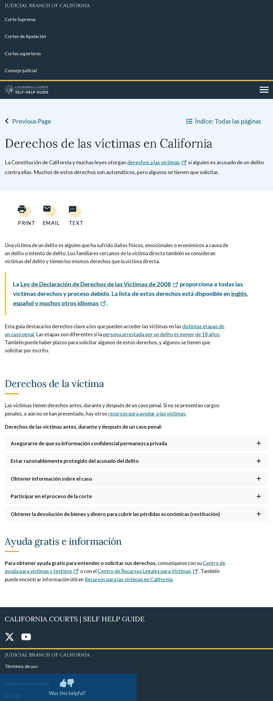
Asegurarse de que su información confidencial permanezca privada (89, 443)
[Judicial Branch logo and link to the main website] (136, 6)
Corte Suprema (20, 19)
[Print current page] (23, 215)
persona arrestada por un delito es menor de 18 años (161, 334)
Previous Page (26, 121)
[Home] (130, 90)
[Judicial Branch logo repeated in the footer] (136, 654)
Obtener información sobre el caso (51, 479)
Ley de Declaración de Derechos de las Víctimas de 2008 (99, 284)
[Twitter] (9, 637)
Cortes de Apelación (25, 36)
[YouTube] (26, 637)
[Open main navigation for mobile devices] (264, 90)
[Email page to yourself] (50, 215)
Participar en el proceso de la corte (51, 496)
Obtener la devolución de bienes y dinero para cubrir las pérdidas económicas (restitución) (115, 514)
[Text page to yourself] (75, 215)
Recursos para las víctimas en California (128, 579)
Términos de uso (21, 666)
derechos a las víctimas (157, 162)
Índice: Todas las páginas (222, 121)
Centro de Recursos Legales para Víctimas (148, 571)
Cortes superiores (23, 53)
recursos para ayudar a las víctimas (146, 414)
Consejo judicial (21, 70)
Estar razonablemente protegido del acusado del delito (75, 461)
